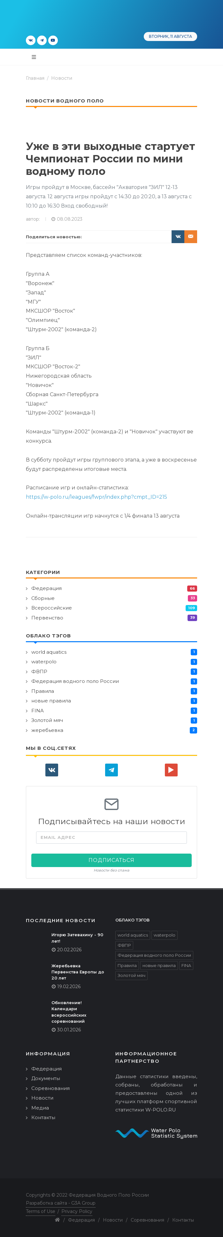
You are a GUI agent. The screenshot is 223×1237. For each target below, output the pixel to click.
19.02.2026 (69, 986)
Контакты (43, 1117)
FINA (37, 711)
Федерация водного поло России (75, 681)
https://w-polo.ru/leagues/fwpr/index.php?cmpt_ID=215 (96, 497)
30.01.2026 (69, 1030)
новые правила (51, 701)
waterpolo (44, 662)
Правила (42, 691)
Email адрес (58, 837)
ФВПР (39, 671)
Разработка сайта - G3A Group (61, 1203)
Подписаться (111, 860)
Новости (61, 78)
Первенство (47, 618)
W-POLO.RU (160, 1110)
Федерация (46, 588)
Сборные (43, 598)
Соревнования (50, 1088)
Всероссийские (51, 608)
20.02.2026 (69, 950)
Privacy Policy (76, 1211)
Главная (35, 78)
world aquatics (48, 652)
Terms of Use (40, 1211)
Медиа (40, 1108)
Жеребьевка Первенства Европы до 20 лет (77, 971)
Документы (45, 1078)
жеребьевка (47, 730)
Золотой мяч (47, 720)
